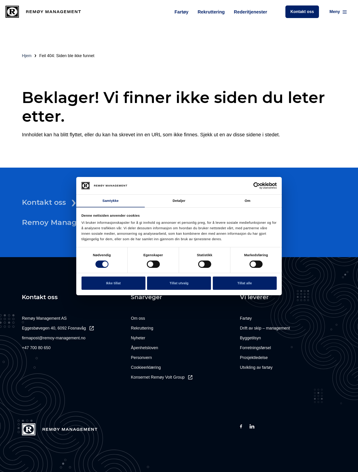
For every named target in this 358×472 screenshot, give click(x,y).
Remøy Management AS (44, 318)
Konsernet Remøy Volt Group (161, 377)
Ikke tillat (113, 283)
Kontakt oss (302, 11)
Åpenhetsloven (144, 347)
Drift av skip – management (265, 328)
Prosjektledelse (254, 357)
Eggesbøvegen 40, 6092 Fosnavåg (58, 328)
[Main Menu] (338, 11)
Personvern (141, 357)
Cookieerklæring (146, 367)
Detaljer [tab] (179, 201)
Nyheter (138, 338)
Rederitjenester (250, 11)
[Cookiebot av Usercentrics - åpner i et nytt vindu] (257, 185)
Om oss (138, 318)
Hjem (27, 55)
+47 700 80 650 (36, 347)
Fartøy (181, 11)
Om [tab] (247, 201)
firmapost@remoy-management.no (53, 338)
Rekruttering (211, 11)
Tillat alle (244, 283)
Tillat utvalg (178, 283)
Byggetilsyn (250, 338)
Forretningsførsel (255, 347)
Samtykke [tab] (111, 201)
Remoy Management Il (70, 222)
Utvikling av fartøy (256, 367)
